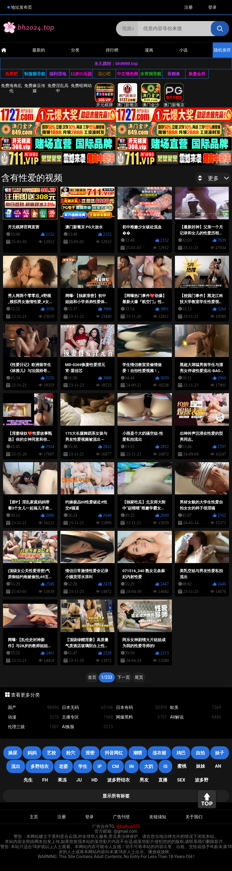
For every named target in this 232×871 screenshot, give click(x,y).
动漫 (33, 717)
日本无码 (87, 707)
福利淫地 (57, 73)
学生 (82, 766)
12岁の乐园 (81, 73)
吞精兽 (173, 73)
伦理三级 (33, 726)
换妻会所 (196, 73)
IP (100, 766)
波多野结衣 (118, 780)
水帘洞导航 (150, 73)
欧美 (195, 707)
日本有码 (141, 707)
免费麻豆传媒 (34, 88)
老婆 (63, 766)
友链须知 (157, 816)
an (218, 766)
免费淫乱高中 (58, 88)
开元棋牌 (104, 95)
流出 (15, 766)
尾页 (139, 677)
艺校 (51, 753)
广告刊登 (121, 816)
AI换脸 (87, 726)
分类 (75, 50)
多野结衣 (40, 766)
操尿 (12, 753)
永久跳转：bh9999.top (116, 63)
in (131, 766)
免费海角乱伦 (11, 88)
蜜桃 (181, 766)
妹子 (219, 753)
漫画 (149, 50)
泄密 (90, 753)
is (165, 766)
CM (115, 766)
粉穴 (70, 753)
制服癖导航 (34, 73)
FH (45, 780)
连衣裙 (159, 753)
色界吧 (11, 73)
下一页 (123, 677)
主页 (34, 816)
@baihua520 (128, 826)
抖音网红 (114, 753)
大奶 (148, 766)
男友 (144, 780)
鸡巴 (180, 753)
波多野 (201, 780)
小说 (183, 50)
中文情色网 (127, 73)
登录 (212, 7)
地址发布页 (21, 7)
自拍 (200, 753)
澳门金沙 (150, 95)
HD (95, 780)
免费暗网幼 (81, 85)
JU (79, 780)
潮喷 (137, 753)
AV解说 (195, 717)
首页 (92, 677)
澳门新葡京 (127, 95)
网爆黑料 (141, 717)
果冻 (62, 780)
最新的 (38, 50)
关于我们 (193, 816)
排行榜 (112, 50)
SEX (181, 780)
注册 (188, 7)
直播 (162, 780)
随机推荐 (222, 50)
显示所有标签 (116, 796)
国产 (33, 707)
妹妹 (200, 766)
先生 (28, 780)
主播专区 (87, 717)
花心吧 (104, 73)
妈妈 (32, 753)
